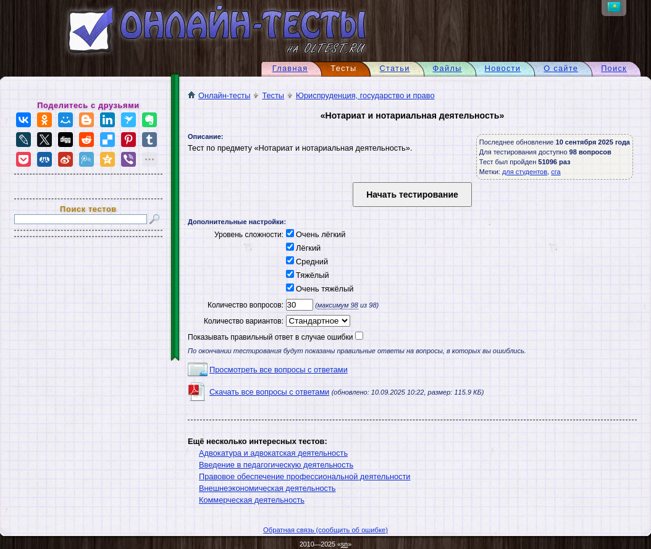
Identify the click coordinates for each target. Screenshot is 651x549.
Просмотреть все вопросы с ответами (278, 369)
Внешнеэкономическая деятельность (267, 488)
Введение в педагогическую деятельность (276, 464)
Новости (503, 68)
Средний (306, 261)
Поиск (614, 68)
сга (555, 171)
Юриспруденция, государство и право (365, 95)
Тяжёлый (306, 275)
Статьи (394, 68)
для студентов (524, 171)
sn (344, 544)
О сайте (561, 68)
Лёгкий (302, 248)
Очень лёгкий (314, 234)
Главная (290, 68)
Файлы (447, 68)
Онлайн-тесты (219, 95)
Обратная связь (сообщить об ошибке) (325, 530)
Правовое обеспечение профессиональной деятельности (305, 476)
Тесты (273, 95)
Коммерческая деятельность (251, 500)
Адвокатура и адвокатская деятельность (273, 453)
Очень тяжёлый (318, 288)
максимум (337, 305)
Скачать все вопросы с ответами (269, 391)
